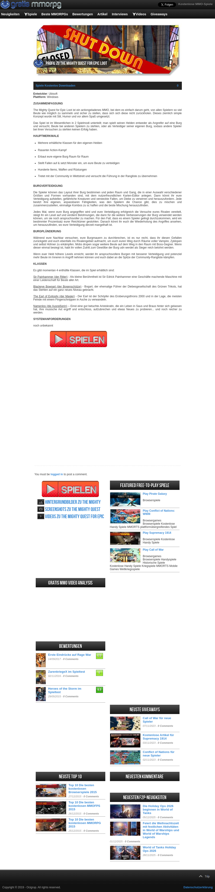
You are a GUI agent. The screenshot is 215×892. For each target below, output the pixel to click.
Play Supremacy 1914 (157, 532)
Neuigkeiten (10, 14)
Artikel (102, 14)
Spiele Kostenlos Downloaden (55, 85)
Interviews (120, 14)
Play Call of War (153, 549)
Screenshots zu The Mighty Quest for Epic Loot (72, 509)
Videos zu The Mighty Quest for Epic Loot (74, 517)
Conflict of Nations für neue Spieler (159, 753)
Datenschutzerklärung (198, 887)
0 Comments (70, 659)
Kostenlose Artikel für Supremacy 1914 (158, 736)
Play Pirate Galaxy (155, 493)
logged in (57, 474)
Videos (141, 14)
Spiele (32, 14)
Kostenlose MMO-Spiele (195, 4)
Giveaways (159, 14)
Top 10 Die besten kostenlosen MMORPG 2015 (85, 823)
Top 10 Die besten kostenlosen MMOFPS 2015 (84, 806)
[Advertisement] (107, 403)
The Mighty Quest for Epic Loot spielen (70, 489)
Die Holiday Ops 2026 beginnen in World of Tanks (158, 809)
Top (207, 876)
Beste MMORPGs (55, 14)
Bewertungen (82, 14)
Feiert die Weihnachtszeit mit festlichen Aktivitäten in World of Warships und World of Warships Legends (161, 830)
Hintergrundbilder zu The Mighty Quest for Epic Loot (73, 502)
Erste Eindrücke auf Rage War (69, 654)
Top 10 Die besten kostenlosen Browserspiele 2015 (83, 788)
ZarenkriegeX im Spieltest (66, 671)
